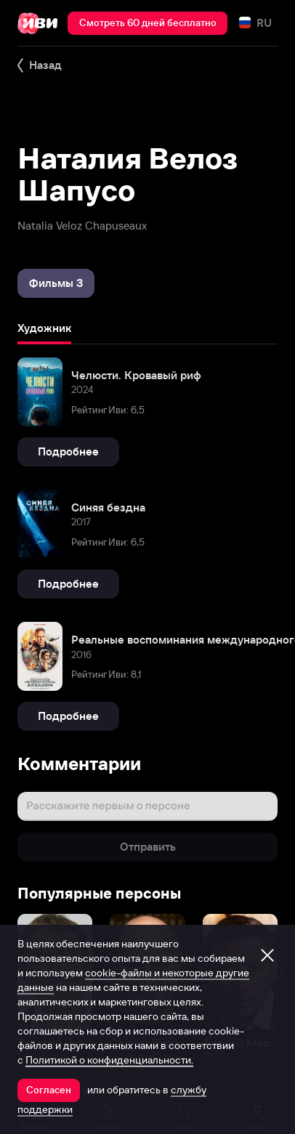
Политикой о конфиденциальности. (109, 1060)
